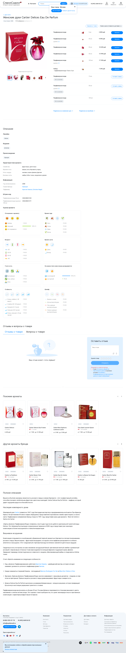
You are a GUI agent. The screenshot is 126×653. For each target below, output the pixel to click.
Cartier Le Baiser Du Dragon (86, 475)
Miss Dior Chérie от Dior (67, 571)
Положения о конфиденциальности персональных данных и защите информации (103, 374)
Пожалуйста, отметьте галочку (99, 367)
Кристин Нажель (41, 564)
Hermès (41, 566)
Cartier (17, 512)
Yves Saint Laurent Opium (86, 427)
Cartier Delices (9, 427)
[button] (45, 77)
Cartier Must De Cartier (109, 475)
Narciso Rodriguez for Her (49, 571)
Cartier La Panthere (11, 475)
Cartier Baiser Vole (35, 475)
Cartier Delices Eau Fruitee (37, 427)
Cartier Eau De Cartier (60, 475)
